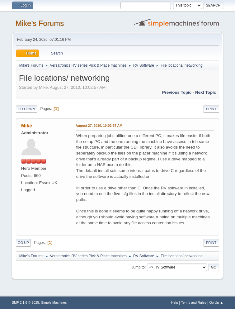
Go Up (23, 243)
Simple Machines (54, 302)
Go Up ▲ (216, 302)
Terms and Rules (193, 302)
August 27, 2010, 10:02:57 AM (99, 125)
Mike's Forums (40, 23)
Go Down (26, 109)
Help (174, 302)
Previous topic (177, 92)
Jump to (138, 267)
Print (211, 109)
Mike (26, 125)
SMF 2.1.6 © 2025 (25, 302)
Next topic (205, 92)
